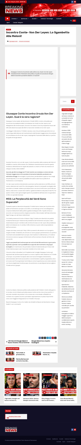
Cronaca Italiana (10, 375)
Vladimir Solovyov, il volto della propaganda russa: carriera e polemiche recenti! (68, 227)
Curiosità (58, 18)
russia (55, 10)
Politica (8, 29)
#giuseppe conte (13, 41)
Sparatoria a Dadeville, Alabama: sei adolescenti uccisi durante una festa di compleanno (68, 289)
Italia (51, 10)
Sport (8, 22)
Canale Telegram (18, 22)
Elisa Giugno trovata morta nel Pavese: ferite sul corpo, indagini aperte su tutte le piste (68, 151)
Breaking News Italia (15, 416)
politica (60, 10)
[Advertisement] (31, 59)
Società (35, 18)
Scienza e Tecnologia (47, 18)
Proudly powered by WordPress (13, 440)
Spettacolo (25, 18)
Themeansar (33, 440)
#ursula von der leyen (24, 41)
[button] (71, 21)
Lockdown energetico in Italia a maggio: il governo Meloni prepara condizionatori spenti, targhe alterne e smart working (68, 317)
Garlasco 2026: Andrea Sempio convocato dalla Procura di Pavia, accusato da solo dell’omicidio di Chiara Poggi (67, 137)
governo (73, 10)
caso (68, 10)
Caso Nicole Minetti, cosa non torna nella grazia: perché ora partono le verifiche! (67, 401)
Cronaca (15, 18)
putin (64, 10)
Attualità (64, 375)
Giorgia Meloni (45, 10)
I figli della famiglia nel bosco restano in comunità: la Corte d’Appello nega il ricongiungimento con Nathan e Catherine (68, 120)
